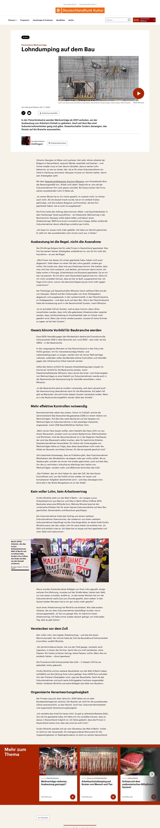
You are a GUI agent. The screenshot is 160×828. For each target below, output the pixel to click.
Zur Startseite (43, 818)
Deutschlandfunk (70, 4)
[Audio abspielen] (138, 93)
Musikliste (60, 20)
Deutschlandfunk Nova (88, 4)
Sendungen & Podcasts (43, 20)
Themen (11, 20)
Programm (24, 20)
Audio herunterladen (50, 113)
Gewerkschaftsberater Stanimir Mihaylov (64, 181)
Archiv (71, 20)
